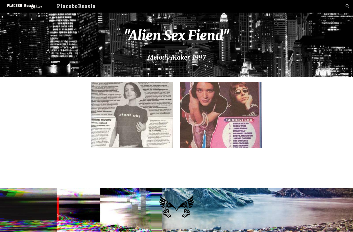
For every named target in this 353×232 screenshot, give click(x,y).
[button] (347, 6)
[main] (176, 44)
